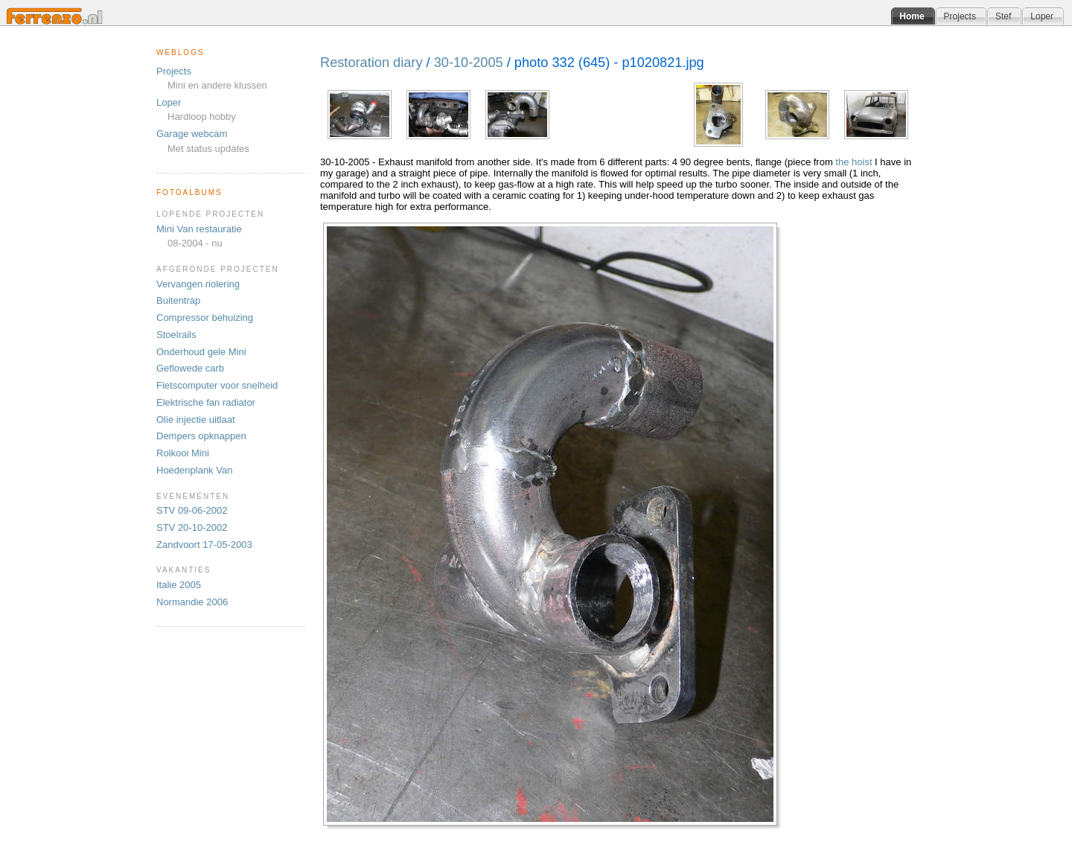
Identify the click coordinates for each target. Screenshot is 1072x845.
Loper (168, 102)
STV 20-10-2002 (191, 527)
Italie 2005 (178, 584)
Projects (173, 71)
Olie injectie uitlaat (195, 419)
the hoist (853, 162)
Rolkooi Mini (182, 453)
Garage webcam (191, 133)
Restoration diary (371, 62)
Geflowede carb (190, 368)
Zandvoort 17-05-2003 (204, 544)
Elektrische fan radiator (205, 402)
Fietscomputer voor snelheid (217, 385)
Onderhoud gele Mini (201, 351)
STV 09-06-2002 (191, 510)
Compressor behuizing (204, 317)
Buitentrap (178, 300)
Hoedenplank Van (194, 470)
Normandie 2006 (192, 602)
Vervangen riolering (198, 284)
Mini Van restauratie (199, 229)
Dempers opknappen (201, 435)
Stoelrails (176, 334)
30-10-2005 (468, 62)
